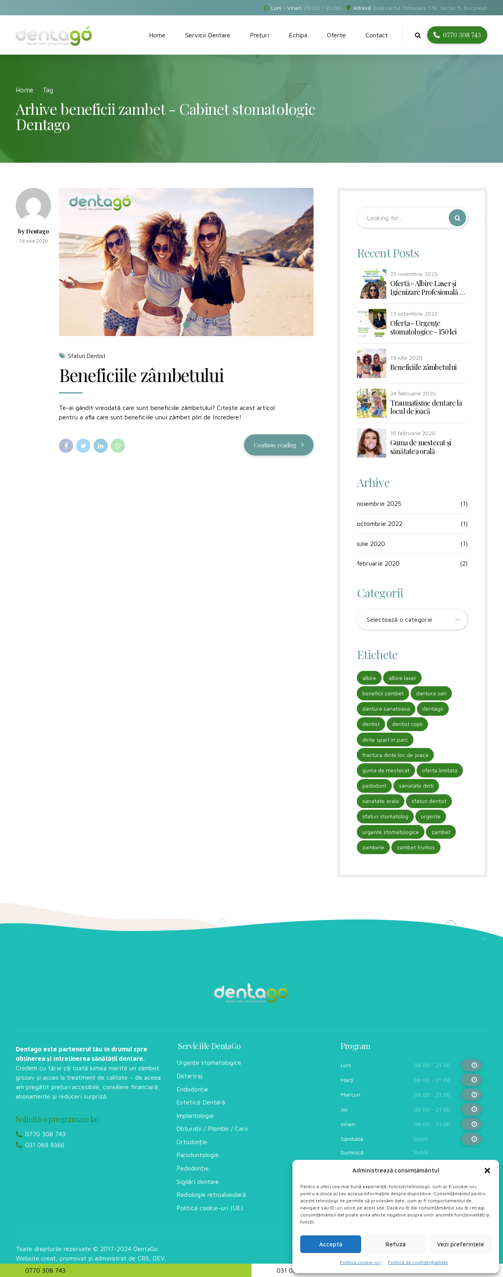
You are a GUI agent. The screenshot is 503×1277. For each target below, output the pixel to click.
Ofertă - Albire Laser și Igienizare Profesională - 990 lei (426, 287)
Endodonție (192, 1089)
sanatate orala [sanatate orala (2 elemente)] (380, 800)
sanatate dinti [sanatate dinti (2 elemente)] (416, 785)
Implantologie (195, 1115)
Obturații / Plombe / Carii (212, 1128)
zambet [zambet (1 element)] (440, 832)
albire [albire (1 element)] (369, 677)
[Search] (457, 217)
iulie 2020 (371, 543)
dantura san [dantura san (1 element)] (431, 693)
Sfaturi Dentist (87, 356)
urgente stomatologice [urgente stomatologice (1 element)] (390, 832)
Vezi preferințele (460, 1244)
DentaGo (145, 1248)
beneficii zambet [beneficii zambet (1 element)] (383, 693)
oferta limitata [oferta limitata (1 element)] (439, 770)
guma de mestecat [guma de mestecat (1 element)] (385, 770)
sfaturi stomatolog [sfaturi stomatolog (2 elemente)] (385, 816)
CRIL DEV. (152, 1258)
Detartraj (189, 1075)
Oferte (336, 35)
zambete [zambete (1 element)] (373, 847)
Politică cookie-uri (360, 1262)
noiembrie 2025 (379, 503)
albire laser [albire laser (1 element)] (402, 677)
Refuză (396, 1244)
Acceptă (330, 1244)
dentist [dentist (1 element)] (371, 723)
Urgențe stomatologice (208, 1062)
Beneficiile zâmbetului (141, 375)
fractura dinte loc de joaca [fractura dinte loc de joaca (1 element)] (395, 755)
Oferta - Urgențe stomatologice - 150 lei (423, 327)
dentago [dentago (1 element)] (432, 708)
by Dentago (33, 231)
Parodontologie (197, 1154)
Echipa (298, 35)
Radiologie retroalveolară (211, 1194)
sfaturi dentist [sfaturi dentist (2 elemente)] (428, 800)
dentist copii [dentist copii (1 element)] (407, 723)
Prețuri (259, 35)
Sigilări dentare (197, 1181)
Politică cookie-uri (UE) (209, 1207)
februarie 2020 (378, 563)
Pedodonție (192, 1168)
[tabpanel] (186, 262)
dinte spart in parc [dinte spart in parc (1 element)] (385, 739)
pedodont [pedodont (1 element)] (374, 785)
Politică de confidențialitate (418, 1262)
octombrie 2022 (379, 523)
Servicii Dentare (207, 35)
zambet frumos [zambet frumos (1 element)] (416, 847)
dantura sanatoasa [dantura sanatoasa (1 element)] (386, 708)
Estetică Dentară (200, 1102)
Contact (376, 35)
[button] (487, 1170)
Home (157, 35)
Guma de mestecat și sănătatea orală (421, 447)
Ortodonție (191, 1141)
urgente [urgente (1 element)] (431, 816)
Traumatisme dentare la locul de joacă (426, 407)
